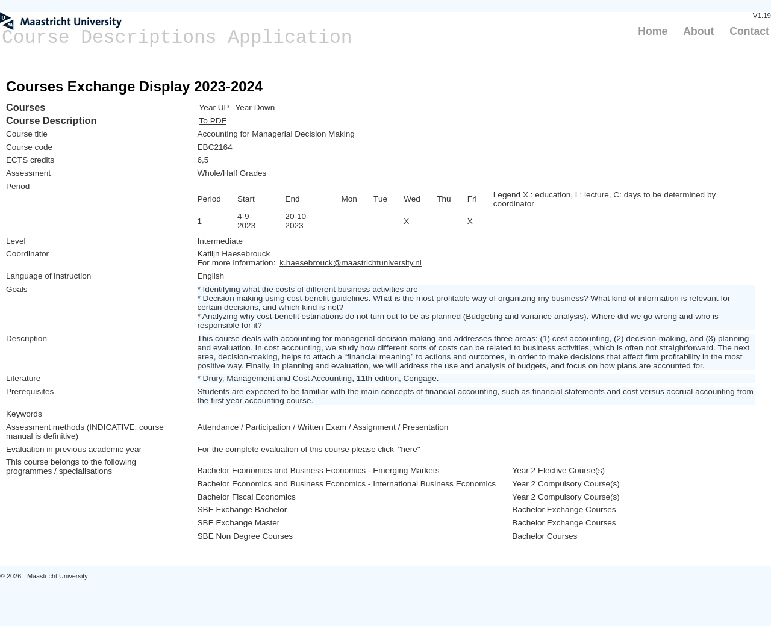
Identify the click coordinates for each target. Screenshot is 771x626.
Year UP (214, 107)
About (698, 31)
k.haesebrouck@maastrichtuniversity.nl (350, 262)
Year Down (255, 107)
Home (652, 31)
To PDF (212, 120)
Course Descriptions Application (177, 37)
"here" (409, 449)
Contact (749, 31)
